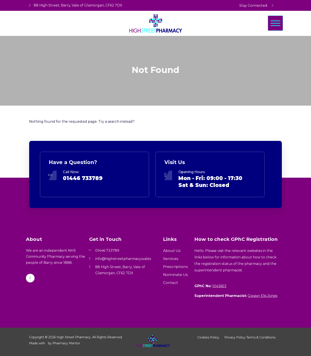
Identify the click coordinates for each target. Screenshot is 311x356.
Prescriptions (175, 266)
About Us (172, 250)
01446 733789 (83, 178)
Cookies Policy (208, 337)
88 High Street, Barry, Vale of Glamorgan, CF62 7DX (75, 5)
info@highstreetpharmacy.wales (123, 259)
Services (170, 258)
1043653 (219, 286)
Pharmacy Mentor (66, 343)
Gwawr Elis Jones (262, 296)
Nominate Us (175, 274)
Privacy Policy (234, 337)
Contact (170, 282)
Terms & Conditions (260, 337)
